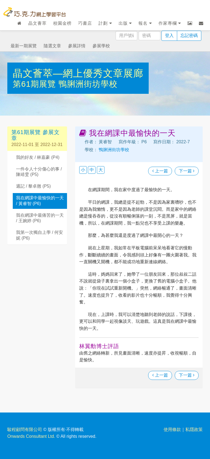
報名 (145, 23)
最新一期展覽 (24, 46)
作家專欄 (169, 23)
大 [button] (100, 170)
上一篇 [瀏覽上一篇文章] (160, 171)
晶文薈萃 (37, 23)
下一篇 (187, 171)
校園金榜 (62, 23)
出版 (125, 23)
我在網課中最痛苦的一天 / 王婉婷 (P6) (40, 218)
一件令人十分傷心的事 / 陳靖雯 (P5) (39, 172)
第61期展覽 (36, 83)
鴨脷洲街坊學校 (88, 83)
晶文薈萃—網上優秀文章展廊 (78, 73)
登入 (169, 35)
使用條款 (172, 429)
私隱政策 (194, 429)
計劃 (105, 23)
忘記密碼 (189, 35)
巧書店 (85, 23)
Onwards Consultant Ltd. (31, 436)
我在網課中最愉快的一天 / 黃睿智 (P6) (40, 201)
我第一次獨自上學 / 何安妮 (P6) (39, 235)
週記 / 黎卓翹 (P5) (33, 186)
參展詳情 (76, 46)
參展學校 (101, 46)
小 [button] (83, 170)
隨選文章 (52, 46)
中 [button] (92, 170)
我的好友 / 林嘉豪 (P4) (37, 157)
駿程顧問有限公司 (24, 429)
